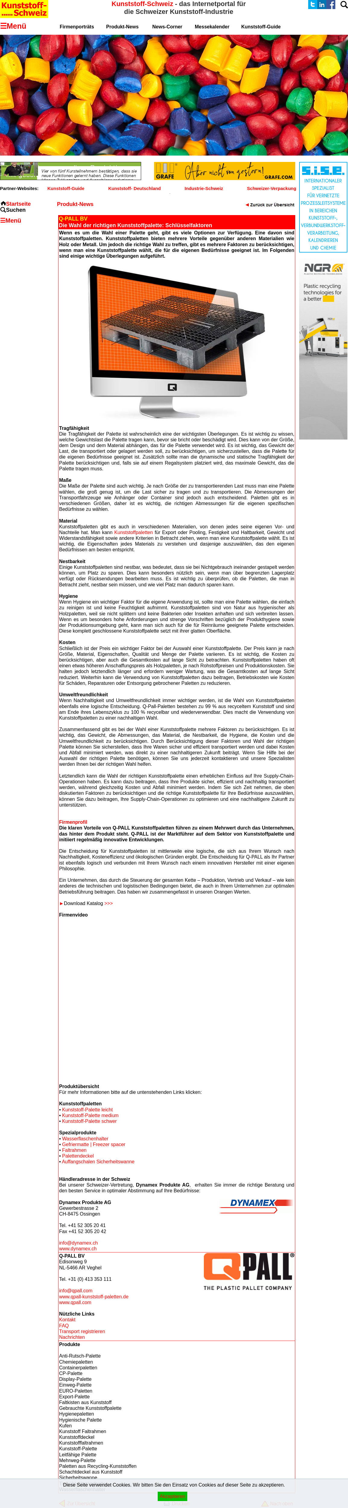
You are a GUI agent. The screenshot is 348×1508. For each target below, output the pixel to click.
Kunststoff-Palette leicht (87, 1109)
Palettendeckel (78, 1155)
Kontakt (67, 1319)
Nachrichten (72, 1337)
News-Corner (167, 26)
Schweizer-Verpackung (271, 188)
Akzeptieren (172, 1496)
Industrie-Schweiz (204, 188)
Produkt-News (122, 26)
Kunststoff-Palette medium (90, 1115)
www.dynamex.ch (78, 1248)
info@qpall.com (76, 1290)
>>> (108, 903)
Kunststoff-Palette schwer (89, 1121)
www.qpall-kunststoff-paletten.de (93, 1296)
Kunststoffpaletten (133, 532)
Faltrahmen (74, 1150)
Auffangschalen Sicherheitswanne (98, 1161)
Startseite (18, 204)
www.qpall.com (75, 1302)
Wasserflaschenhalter (85, 1138)
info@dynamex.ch (78, 1242)
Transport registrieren (82, 1331)
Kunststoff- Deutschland (134, 188)
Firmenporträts (77, 26)
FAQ (64, 1325)
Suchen (16, 210)
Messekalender (212, 26)
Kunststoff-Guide (65, 188)
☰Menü (10, 220)
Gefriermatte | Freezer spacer (93, 1144)
